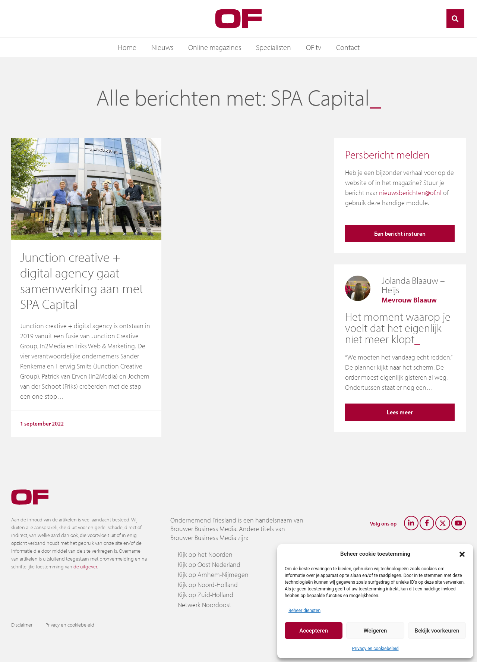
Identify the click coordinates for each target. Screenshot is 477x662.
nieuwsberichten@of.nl (410, 192)
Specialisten (273, 47)
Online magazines (214, 47)
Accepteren (313, 630)
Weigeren (375, 630)
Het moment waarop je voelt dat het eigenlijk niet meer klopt (398, 328)
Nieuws (162, 47)
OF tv (313, 47)
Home (127, 47)
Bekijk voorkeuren (436, 630)
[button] (462, 554)
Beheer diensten (304, 610)
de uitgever (85, 566)
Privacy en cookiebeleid (375, 648)
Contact (348, 47)
